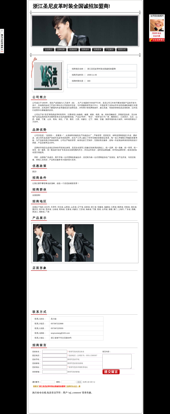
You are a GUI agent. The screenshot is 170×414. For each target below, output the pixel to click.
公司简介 (39, 97)
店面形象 (39, 267)
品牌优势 (61, 49)
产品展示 (110, 49)
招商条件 (85, 49)
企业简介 (49, 49)
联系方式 (122, 49)
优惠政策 (73, 49)
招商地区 (39, 201)
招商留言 (39, 345)
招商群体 (97, 49)
